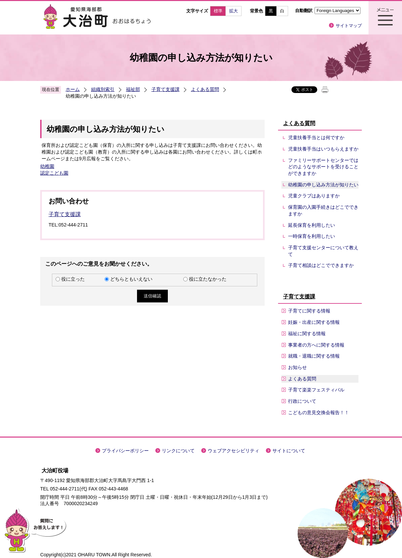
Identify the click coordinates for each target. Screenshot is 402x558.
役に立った (73, 279)
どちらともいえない (131, 279)
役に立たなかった (207, 279)
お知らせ (297, 367)
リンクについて (178, 450)
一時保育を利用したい (311, 236)
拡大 (233, 10)
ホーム (73, 89)
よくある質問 (205, 89)
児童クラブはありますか (314, 195)
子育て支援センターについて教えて (323, 251)
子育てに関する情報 (309, 310)
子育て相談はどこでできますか (321, 265)
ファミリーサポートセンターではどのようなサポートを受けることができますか (323, 167)
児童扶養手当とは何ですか (316, 137)
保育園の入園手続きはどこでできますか (323, 210)
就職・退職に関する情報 (314, 356)
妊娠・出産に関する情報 (314, 322)
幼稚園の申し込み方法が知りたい (323, 184)
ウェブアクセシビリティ (233, 450)
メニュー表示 (385, 17)
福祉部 (133, 89)
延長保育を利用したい (311, 225)
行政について (302, 401)
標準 (218, 10)
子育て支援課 (165, 89)
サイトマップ (349, 25)
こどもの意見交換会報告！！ (318, 412)
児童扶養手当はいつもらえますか (323, 149)
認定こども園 (54, 173)
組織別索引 (103, 89)
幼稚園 (47, 166)
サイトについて (288, 450)
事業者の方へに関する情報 (316, 345)
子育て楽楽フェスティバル (316, 389)
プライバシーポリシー (125, 450)
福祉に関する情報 (307, 333)
